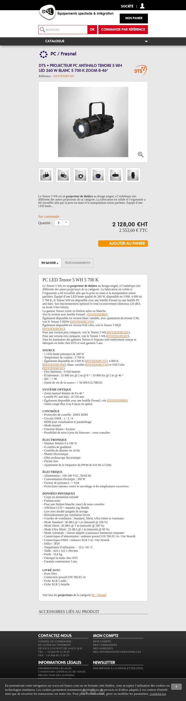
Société (127, 6)
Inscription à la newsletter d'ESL (118, 668)
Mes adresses (103, 648)
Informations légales (55, 668)
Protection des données (56, 675)
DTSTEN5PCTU (96, 361)
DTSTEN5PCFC (54, 329)
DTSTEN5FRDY (97, 314)
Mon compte (102, 641)
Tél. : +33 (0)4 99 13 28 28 (53, 651)
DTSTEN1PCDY (117, 336)
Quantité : (45, 223)
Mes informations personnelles (117, 651)
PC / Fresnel (99, 595)
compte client (142, 5)
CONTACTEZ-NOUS (55, 636)
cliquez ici (158, 693)
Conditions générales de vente (62, 671)
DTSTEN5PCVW (82, 321)
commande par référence (123, 29)
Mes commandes (105, 644)
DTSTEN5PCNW (54, 364)
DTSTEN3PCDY (118, 332)
